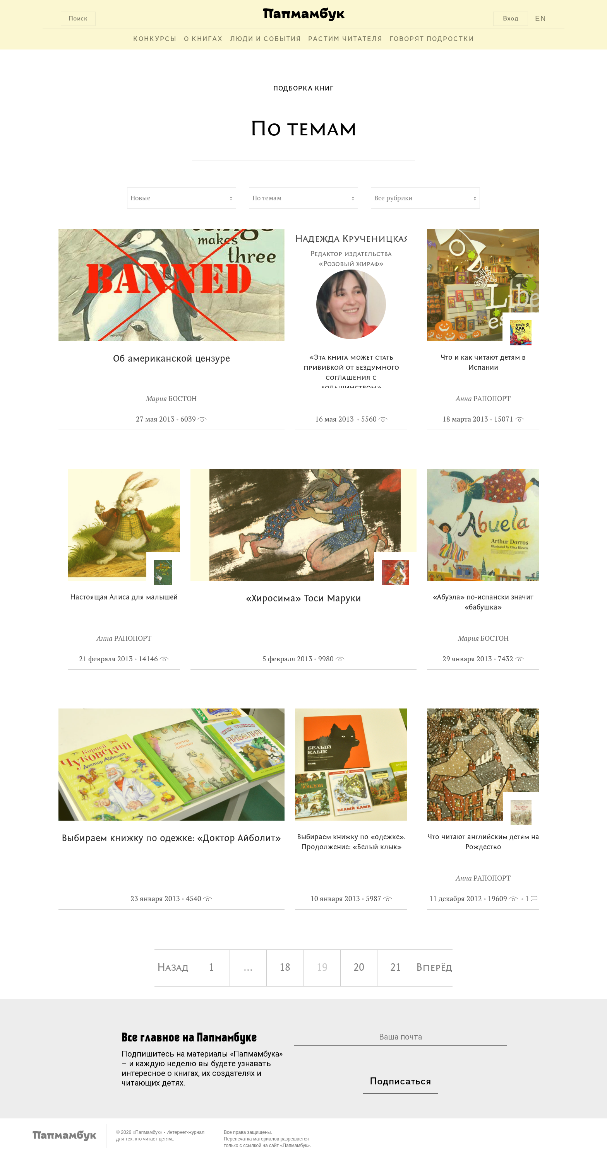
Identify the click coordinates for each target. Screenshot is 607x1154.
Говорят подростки (431, 39)
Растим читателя (345, 39)
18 (284, 968)
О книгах (203, 39)
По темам (266, 198)
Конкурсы (155, 39)
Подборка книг (303, 88)
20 (358, 968)
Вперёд (434, 968)
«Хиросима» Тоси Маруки (303, 599)
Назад (173, 968)
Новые (140, 198)
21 (395, 968)
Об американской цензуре (171, 359)
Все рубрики (393, 198)
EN (540, 18)
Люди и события (265, 39)
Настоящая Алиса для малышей (124, 597)
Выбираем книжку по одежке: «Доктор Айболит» (171, 838)
